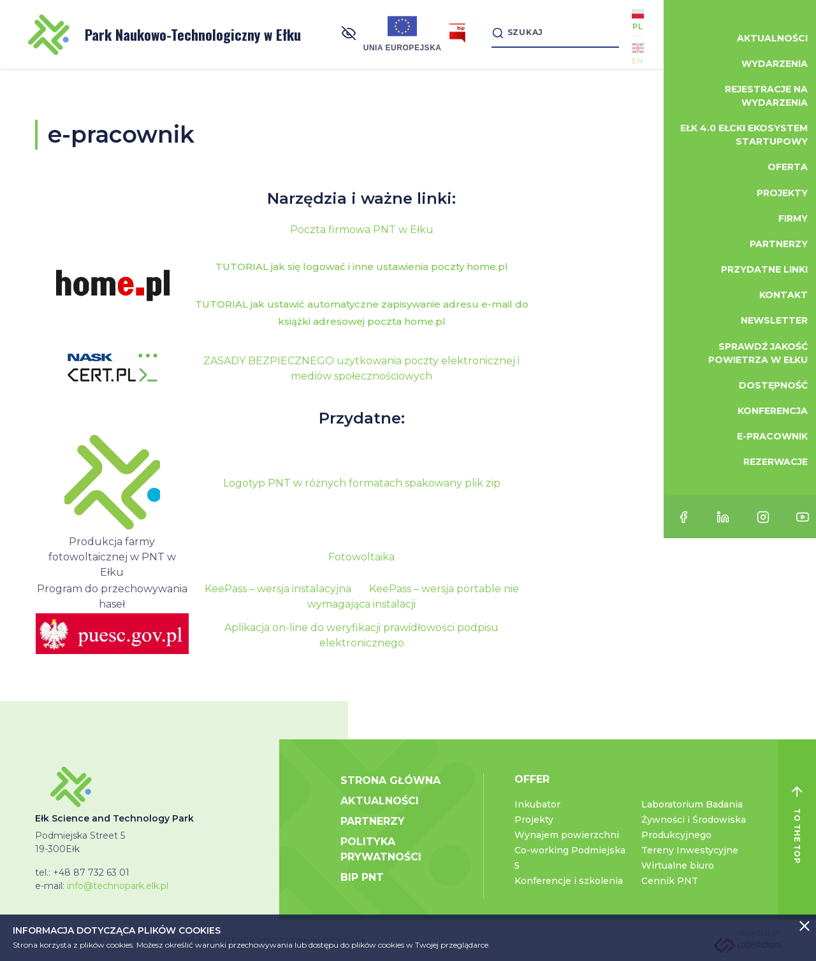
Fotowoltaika (361, 557)
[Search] (548, 34)
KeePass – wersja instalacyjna (278, 589)
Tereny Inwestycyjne (689, 850)
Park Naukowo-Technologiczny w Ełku (164, 34)
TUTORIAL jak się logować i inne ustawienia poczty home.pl (361, 266)
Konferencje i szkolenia (568, 880)
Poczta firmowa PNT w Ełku (361, 230)
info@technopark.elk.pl (117, 886)
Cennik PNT (669, 880)
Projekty (533, 819)
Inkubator (537, 804)
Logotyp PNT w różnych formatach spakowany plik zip (361, 483)
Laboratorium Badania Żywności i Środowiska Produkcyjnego (693, 820)
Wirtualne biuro (677, 865)
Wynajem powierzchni (566, 835)
